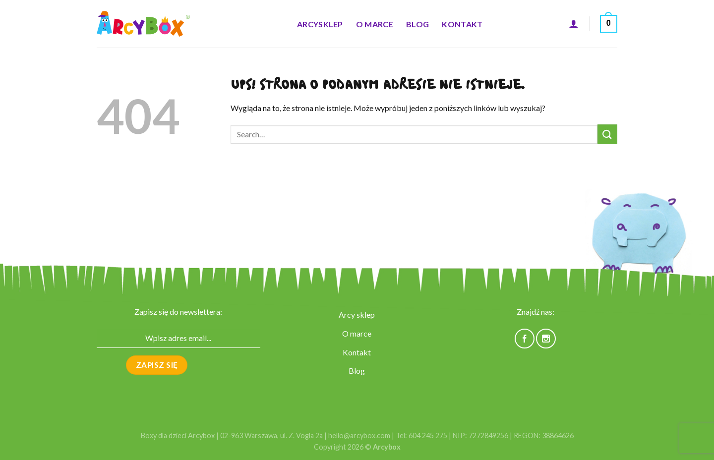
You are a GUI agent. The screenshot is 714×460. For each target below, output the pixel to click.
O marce (374, 24)
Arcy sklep (357, 314)
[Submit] (607, 134)
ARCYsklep (320, 24)
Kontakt (462, 24)
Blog (417, 24)
